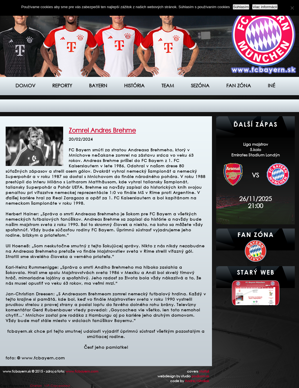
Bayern (98, 85)
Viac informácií (265, 7)
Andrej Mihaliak (197, 380)
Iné (271, 85)
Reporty (62, 85)
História (134, 85)
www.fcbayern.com (82, 371)
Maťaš (204, 371)
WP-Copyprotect (57, 386)
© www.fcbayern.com (41, 357)
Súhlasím (241, 7)
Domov (25, 85)
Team (167, 85)
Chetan (36, 386)
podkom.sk (200, 376)
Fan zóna (238, 85)
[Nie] (292, 8)
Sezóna (200, 85)
